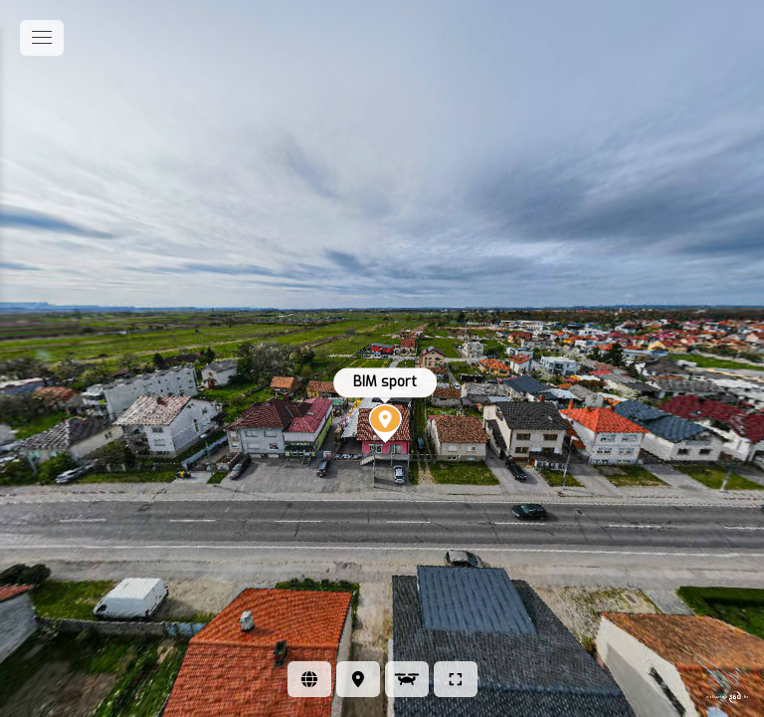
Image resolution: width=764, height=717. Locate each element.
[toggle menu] (42, 38)
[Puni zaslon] (456, 679)
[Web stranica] (309, 679)
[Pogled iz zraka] (407, 679)
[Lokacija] (358, 679)
